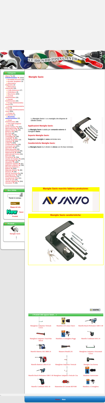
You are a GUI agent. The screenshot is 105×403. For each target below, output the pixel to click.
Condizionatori (11, 144)
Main (64, 399)
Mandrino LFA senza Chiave (65, 326)
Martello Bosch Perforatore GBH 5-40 (90, 326)
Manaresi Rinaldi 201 (66, 351)
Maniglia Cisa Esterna (91, 364)
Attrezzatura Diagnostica (10, 84)
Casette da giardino (11, 139)
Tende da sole (10, 180)
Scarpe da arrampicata (9, 114)
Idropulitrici (10, 162)
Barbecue (9, 131)
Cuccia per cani (10, 146)
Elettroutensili (10, 152)
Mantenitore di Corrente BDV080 (66, 386)
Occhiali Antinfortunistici (10, 96)
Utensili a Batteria (12, 181)
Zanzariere (10, 183)
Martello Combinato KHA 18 (40, 386)
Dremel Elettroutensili (12, 151)
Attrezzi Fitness (11, 130)
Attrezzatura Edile (12, 128)
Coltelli (8, 143)
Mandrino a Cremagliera (91, 386)
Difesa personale (10, 149)
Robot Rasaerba (10, 176)
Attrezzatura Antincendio (10, 87)
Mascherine (11, 94)
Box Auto (8, 133)
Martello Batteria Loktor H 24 (41, 364)
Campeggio (10, 136)
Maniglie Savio (15, 234)
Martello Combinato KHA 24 (90, 339)
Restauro (9, 172)
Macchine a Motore (12, 165)
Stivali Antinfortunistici (10, 121)
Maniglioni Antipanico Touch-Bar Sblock (41, 339)
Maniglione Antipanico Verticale (65, 364)
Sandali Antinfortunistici (10, 100)
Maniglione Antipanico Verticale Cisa (66, 375)
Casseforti (9, 141)
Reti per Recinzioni (12, 173)
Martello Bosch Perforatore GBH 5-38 (40, 375)
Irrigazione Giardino (12, 163)
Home (57, 399)
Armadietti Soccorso (14, 79)
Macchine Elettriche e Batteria (12, 167)
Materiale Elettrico (12, 170)
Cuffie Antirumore (13, 90)
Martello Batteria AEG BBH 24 (41, 351)
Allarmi (8, 76)
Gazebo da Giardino (13, 159)
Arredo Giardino (11, 127)
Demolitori (9, 147)
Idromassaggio (11, 160)
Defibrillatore (12, 92)
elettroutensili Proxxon (12, 154)
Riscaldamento (11, 175)
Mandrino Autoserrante (90, 375)
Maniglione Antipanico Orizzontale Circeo (90, 352)
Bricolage (9, 135)
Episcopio (8, 155)
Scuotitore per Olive (11, 178)
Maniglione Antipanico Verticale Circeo (40, 327)
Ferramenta (10, 157)
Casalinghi (9, 138)
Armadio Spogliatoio (14, 81)
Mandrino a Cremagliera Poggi (66, 339)
